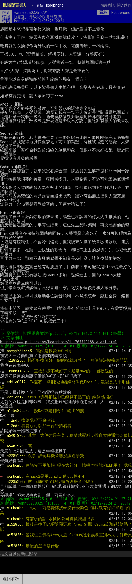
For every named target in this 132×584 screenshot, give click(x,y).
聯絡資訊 (108, 5)
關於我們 (124, 5)
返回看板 (11, 578)
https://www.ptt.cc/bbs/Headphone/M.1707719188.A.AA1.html (58, 342)
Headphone (50, 5)
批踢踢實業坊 (15, 5)
